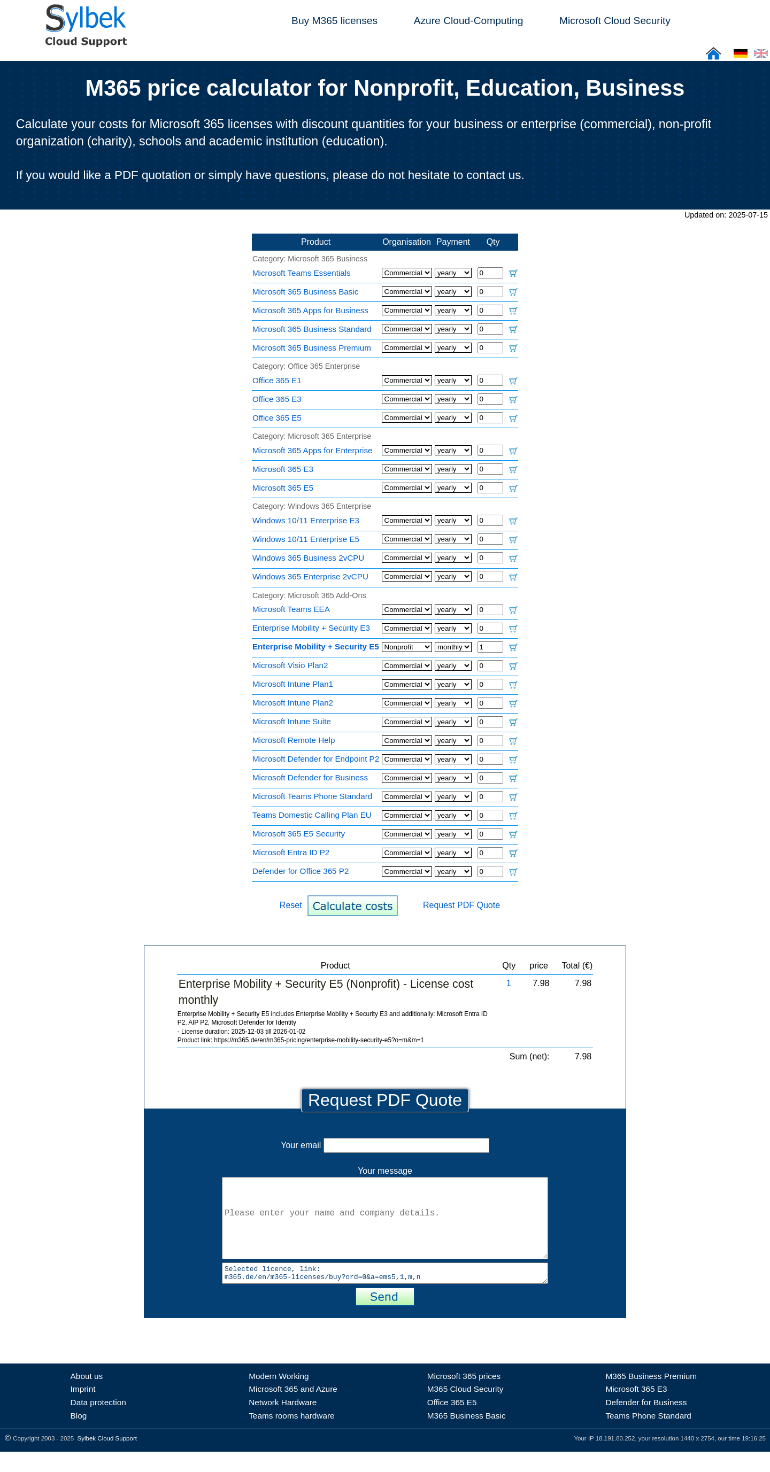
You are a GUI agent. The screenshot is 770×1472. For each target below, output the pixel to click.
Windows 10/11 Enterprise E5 (305, 539)
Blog (79, 1435)
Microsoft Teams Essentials (301, 272)
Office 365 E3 (277, 399)
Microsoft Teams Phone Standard (312, 796)
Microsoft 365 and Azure (293, 1409)
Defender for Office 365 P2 (300, 871)
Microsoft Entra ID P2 (290, 852)
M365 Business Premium (651, 1396)
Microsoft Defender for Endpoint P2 (315, 758)
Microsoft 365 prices (463, 1396)
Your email (385, 1145)
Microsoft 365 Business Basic (305, 291)
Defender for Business (646, 1422)
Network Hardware (283, 1422)
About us (87, 1396)
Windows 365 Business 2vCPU (308, 557)
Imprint (83, 1409)
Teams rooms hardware (291, 1435)
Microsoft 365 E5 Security (298, 833)
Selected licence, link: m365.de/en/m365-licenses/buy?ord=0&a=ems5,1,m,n (385, 1292)
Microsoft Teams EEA (291, 609)
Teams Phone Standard (648, 1435)
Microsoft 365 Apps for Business (310, 310)
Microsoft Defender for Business (310, 777)
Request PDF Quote (461, 905)
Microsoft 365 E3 (282, 469)
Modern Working (279, 1396)
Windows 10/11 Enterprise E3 (305, 520)
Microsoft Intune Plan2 (292, 702)
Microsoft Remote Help (293, 740)
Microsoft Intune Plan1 (292, 683)
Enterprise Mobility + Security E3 (311, 627)
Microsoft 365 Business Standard (312, 329)
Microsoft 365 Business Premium (311, 347)
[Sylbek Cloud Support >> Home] (84, 40)
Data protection (98, 1422)
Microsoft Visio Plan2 (290, 665)
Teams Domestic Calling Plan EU (312, 814)
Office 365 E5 (277, 417)
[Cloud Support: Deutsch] (741, 56)
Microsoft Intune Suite (291, 721)
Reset (291, 905)
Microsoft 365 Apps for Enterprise (312, 450)
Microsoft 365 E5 (282, 487)
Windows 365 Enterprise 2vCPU (310, 576)
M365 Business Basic (466, 1435)
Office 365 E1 (277, 380)
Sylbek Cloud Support (107, 1458)
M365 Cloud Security (465, 1409)
